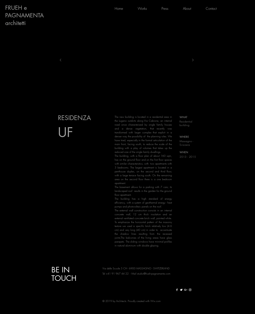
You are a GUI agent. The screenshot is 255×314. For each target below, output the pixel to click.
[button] (126, 60)
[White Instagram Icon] (190, 289)
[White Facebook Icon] (177, 289)
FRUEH (14, 7)
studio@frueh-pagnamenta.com (153, 273)
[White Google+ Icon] (185, 289)
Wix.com (155, 301)
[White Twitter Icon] (181, 289)
